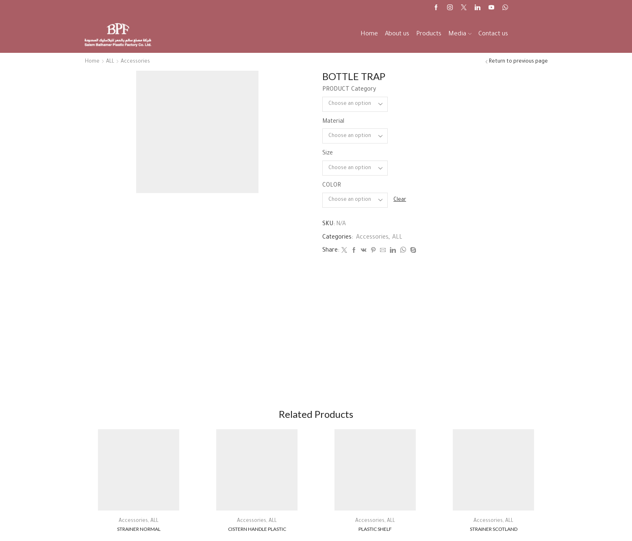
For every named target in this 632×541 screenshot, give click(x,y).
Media (459, 34)
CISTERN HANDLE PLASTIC (257, 529)
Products (428, 34)
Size (327, 153)
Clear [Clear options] (399, 200)
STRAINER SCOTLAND (493, 529)
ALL (110, 62)
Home (369, 34)
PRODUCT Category (349, 90)
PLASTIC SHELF (375, 529)
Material (333, 122)
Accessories (135, 62)
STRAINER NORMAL (139, 529)
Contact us (493, 34)
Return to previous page (518, 62)
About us (397, 34)
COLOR (331, 186)
